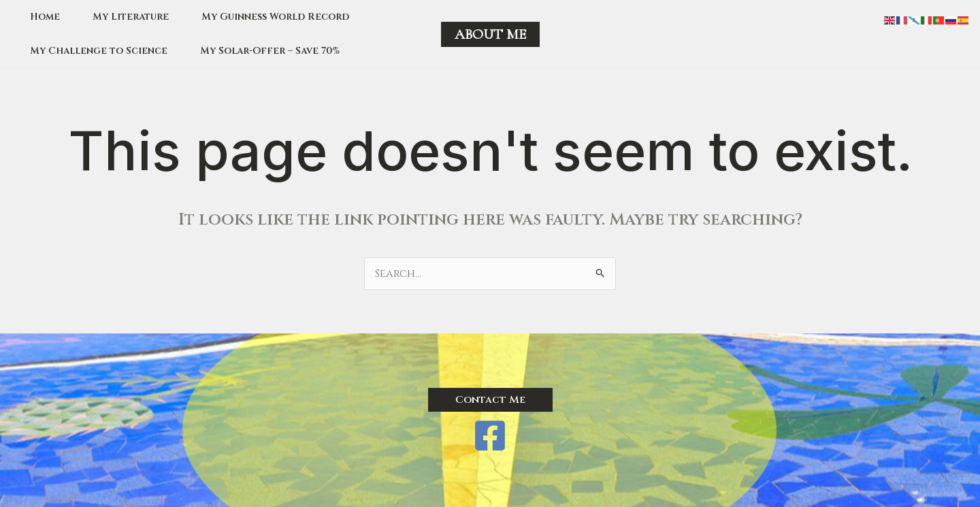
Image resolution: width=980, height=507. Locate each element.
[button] (490, 34)
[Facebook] (490, 436)
